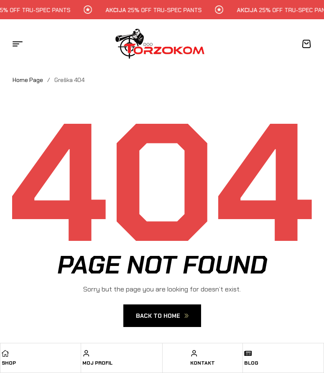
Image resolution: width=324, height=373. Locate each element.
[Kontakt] (194, 353)
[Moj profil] (86, 353)
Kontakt (202, 363)
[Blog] (248, 353)
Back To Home (162, 315)
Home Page (28, 80)
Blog (251, 363)
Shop (9, 363)
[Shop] (5, 353)
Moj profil (97, 363)
